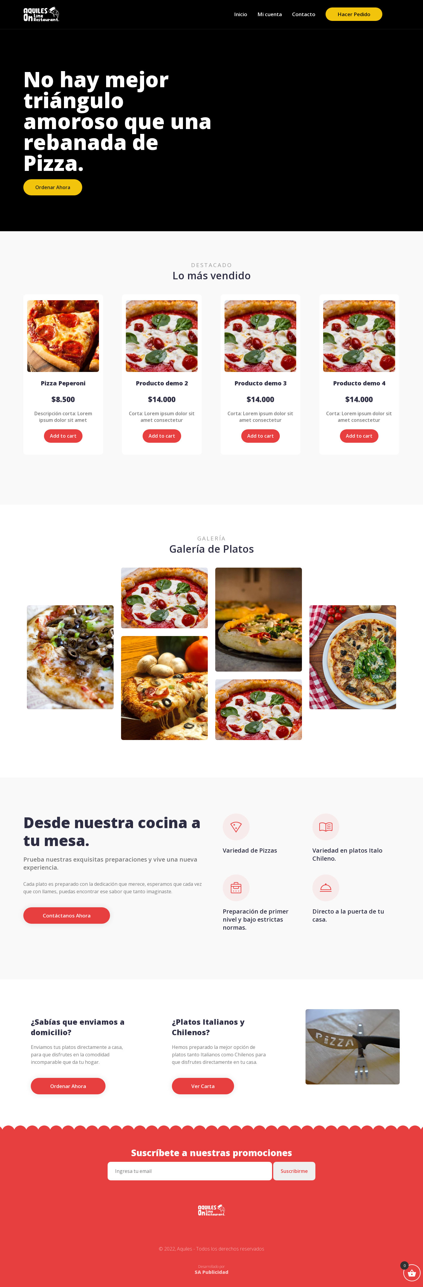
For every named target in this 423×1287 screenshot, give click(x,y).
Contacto (303, 14)
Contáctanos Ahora (67, 915)
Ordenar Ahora (52, 187)
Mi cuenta (269, 14)
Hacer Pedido (354, 14)
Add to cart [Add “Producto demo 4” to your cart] (359, 436)
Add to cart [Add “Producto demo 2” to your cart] (162, 436)
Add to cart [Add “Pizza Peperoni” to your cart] (63, 436)
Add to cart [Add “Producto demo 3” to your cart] (260, 436)
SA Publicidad (211, 1272)
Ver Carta (203, 1086)
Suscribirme (294, 1171)
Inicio (240, 14)
